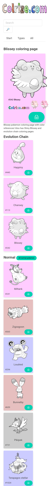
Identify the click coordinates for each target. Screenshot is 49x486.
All (31, 38)
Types (21, 38)
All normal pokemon (26, 258)
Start (9, 38)
